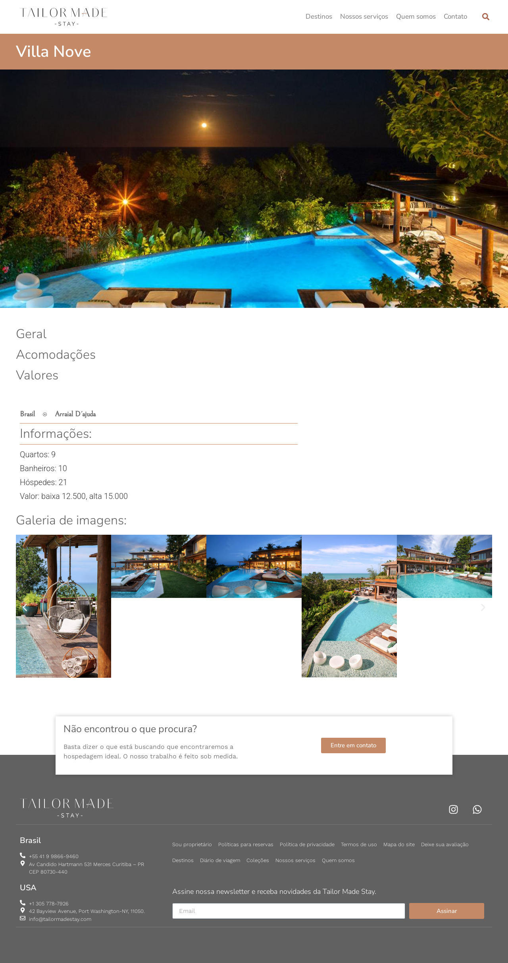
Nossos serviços (364, 16)
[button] (485, 16)
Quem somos (416, 16)
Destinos (319, 16)
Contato (455, 16)
